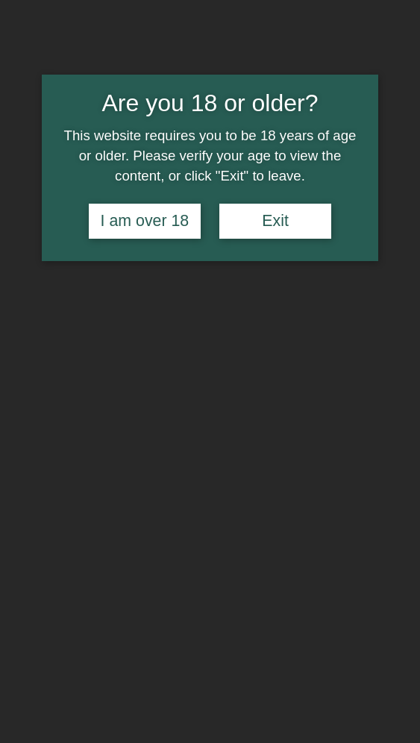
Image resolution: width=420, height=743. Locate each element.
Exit (275, 221)
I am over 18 (145, 221)
